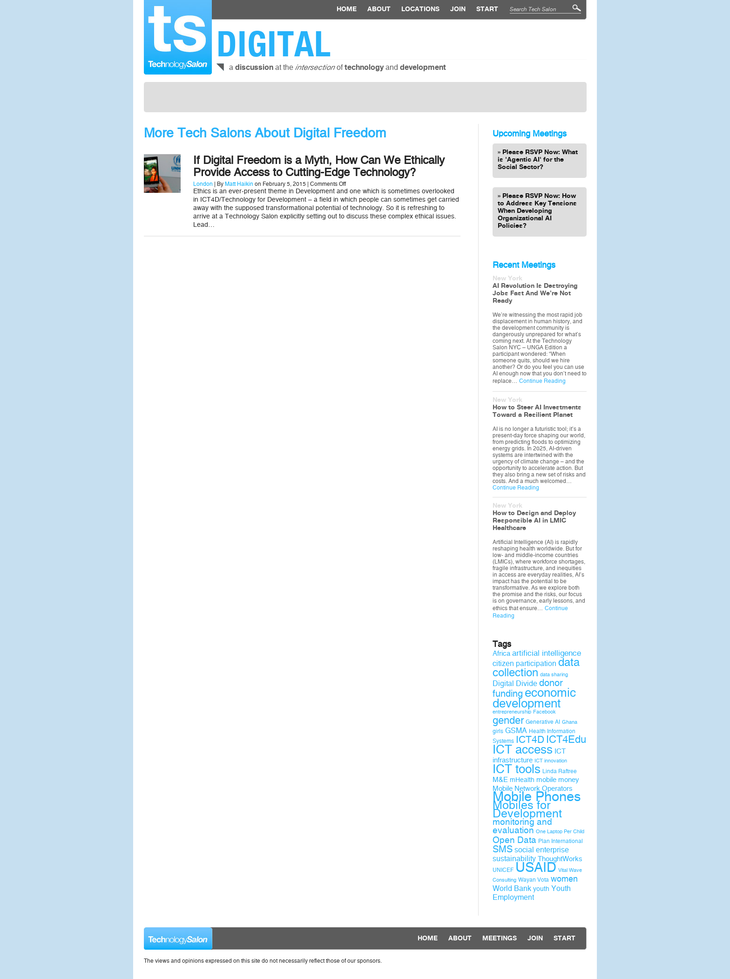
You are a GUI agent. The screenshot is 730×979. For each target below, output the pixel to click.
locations (420, 9)
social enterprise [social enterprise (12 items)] (541, 849)
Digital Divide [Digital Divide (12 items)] (515, 683)
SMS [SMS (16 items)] (503, 849)
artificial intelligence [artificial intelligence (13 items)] (546, 653)
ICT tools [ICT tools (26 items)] (517, 769)
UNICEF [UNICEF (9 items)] (503, 870)
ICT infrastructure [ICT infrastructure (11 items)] (529, 755)
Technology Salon (178, 37)
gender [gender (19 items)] (508, 720)
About (379, 9)
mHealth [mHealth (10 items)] (522, 780)
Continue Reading (542, 381)
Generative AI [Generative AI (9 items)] (543, 722)
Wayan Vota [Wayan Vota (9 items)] (533, 880)
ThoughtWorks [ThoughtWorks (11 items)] (560, 859)
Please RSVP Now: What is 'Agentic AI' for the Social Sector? (538, 159)
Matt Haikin (239, 184)
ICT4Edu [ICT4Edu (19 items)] (566, 740)
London (203, 184)
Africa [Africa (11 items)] (501, 653)
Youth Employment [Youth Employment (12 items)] (532, 893)
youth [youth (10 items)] (541, 889)
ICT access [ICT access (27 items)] (523, 749)
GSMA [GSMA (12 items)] (516, 730)
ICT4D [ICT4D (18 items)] (530, 740)
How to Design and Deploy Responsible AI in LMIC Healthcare (534, 520)
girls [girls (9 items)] (498, 731)
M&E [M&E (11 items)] (500, 779)
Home (347, 9)
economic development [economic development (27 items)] (534, 698)
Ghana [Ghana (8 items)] (569, 722)
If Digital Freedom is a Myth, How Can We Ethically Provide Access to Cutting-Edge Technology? (319, 166)
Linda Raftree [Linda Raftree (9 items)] (559, 771)
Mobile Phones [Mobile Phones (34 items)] (537, 797)
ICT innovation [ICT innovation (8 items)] (550, 761)
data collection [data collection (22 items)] (536, 667)
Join (458, 9)
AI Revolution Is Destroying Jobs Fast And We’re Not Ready (535, 293)
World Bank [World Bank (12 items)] (512, 888)
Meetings (499, 938)
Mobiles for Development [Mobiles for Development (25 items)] (527, 809)
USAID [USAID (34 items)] (535, 867)
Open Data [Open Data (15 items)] (514, 840)
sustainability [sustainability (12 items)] (514, 858)
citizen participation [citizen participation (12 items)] (524, 663)
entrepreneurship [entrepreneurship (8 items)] (512, 712)
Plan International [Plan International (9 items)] (560, 841)
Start (487, 9)
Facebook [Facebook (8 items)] (544, 712)
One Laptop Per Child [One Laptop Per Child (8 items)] (560, 832)
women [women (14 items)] (564, 879)
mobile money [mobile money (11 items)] (557, 779)
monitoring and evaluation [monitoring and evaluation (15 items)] (522, 826)
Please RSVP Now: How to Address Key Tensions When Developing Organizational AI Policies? (537, 211)
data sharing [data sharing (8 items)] (554, 675)
